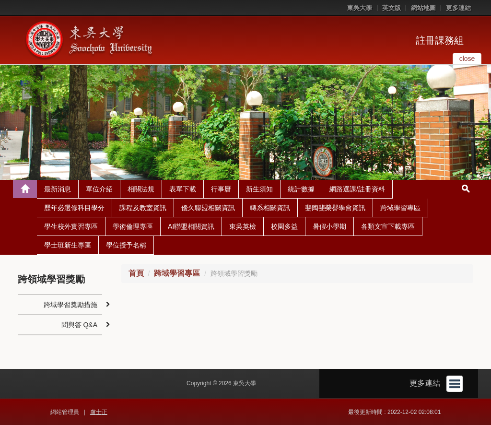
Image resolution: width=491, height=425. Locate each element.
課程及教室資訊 (142, 208)
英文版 (391, 8)
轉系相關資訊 (270, 208)
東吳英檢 (242, 226)
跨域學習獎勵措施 (70, 304)
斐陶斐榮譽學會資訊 (335, 208)
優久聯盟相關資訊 (208, 208)
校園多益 (284, 226)
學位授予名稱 (126, 245)
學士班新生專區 (67, 245)
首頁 (136, 273)
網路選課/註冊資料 (357, 189)
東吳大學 (359, 8)
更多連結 (458, 8)
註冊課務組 (440, 40)
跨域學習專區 (400, 208)
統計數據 (301, 189)
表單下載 (182, 189)
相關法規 (141, 189)
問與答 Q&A (79, 325)
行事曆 (221, 189)
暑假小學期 (329, 226)
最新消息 (57, 189)
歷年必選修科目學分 (74, 208)
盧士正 (98, 412)
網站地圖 (423, 8)
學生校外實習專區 (71, 226)
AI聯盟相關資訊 (191, 226)
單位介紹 (99, 189)
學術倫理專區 (133, 226)
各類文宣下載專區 (388, 226)
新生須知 (259, 189)
